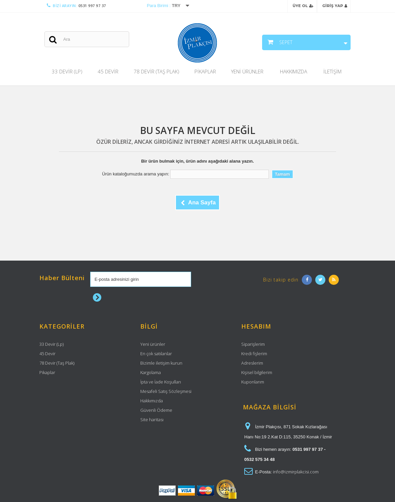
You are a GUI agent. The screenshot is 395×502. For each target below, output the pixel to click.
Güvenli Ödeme (156, 410)
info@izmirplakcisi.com (296, 472)
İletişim (332, 71)
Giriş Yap (334, 5)
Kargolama (150, 372)
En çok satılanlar (156, 353)
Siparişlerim (253, 344)
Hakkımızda (293, 71)
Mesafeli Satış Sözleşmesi (165, 391)
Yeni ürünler (152, 344)
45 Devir (108, 71)
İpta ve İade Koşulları (160, 382)
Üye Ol (303, 5)
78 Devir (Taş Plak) (156, 71)
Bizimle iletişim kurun (161, 363)
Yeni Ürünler (247, 71)
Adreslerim (252, 363)
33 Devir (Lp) (67, 71)
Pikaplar (205, 71)
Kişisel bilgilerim (256, 372)
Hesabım (256, 326)
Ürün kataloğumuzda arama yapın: (135, 173)
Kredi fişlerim (254, 353)
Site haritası (152, 419)
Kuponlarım (252, 382)
